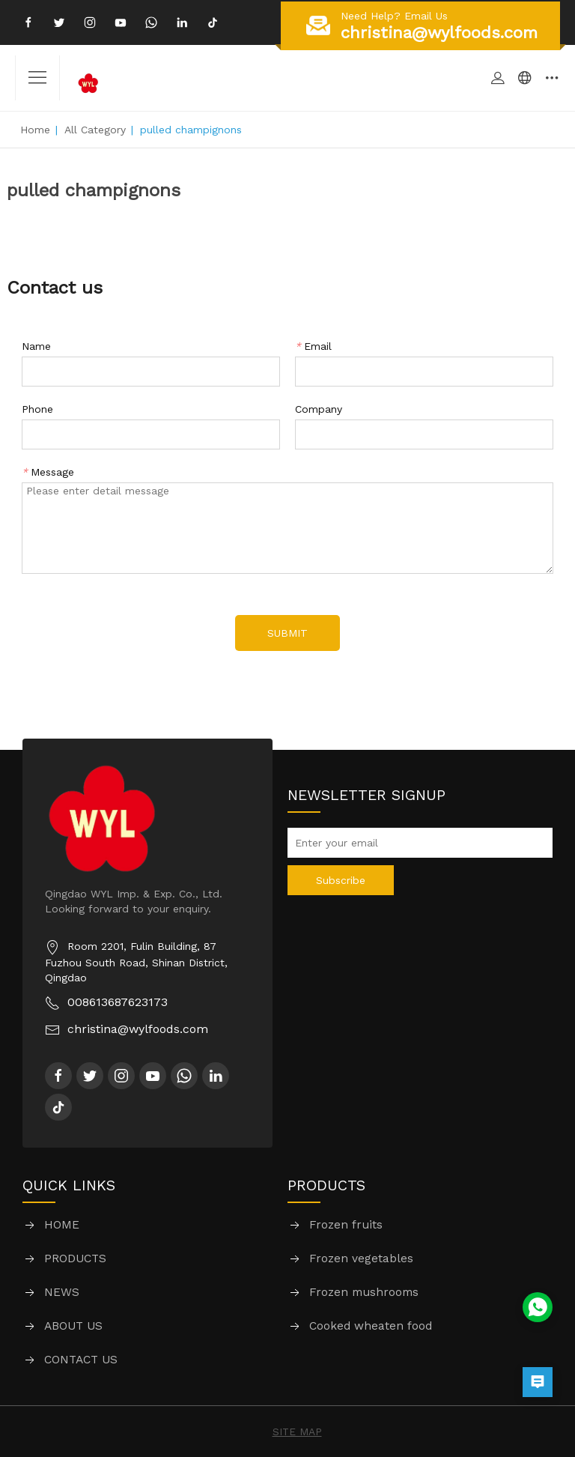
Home (35, 130)
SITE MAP (297, 1432)
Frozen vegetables (361, 1259)
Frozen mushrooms (364, 1292)
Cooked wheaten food (370, 1326)
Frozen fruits (346, 1225)
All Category (95, 130)
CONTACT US (81, 1360)
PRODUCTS (75, 1259)
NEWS (61, 1292)
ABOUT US (74, 1326)
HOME (61, 1225)
